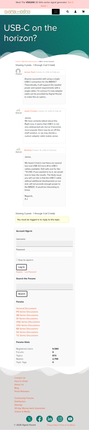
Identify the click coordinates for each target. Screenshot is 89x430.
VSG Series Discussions (28, 325)
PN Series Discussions (27, 312)
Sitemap (18, 405)
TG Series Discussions (27, 335)
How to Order (21, 381)
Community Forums (24, 398)
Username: (21, 239)
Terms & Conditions (67, 425)
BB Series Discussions (29, 61)
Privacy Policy (52, 425)
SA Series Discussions (27, 332)
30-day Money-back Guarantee (29, 408)
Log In (21, 267)
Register (19, 272)
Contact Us (19, 378)
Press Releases (21, 391)
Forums (18, 61)
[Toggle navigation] (56, 11)
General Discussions (26, 308)
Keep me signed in (26, 260)
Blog (16, 388)
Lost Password (30, 272)
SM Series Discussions (27, 315)
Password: (20, 249)
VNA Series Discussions (28, 322)
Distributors (20, 401)
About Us (19, 384)
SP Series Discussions (27, 318)
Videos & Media (22, 411)
